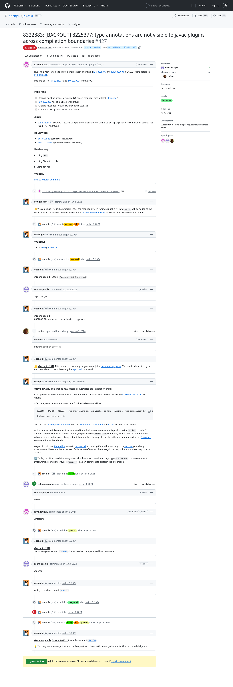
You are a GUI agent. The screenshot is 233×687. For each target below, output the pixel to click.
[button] (151, 64)
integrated (73, 602)
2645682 (152, 191)
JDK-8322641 (40, 75)
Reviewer (112, 97)
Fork (201, 15)
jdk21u (28, 16)
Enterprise (90, 5)
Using (42, 155)
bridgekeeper (41, 201)
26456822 (52, 247)
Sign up (215, 5)
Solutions (36, 5)
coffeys (42, 331)
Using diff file (43, 166)
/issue (111, 424)
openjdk (14, 16)
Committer (59, 446)
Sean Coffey (44, 138)
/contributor (97, 424)
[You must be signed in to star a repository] (219, 16)
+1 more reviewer (185, 72)
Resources (52, 5)
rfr (76, 224)
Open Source (72, 5)
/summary (84, 424)
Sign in (202, 5)
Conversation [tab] (33, 55)
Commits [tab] (55, 55)
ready (70, 473)
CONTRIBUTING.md (132, 394)
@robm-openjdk (61, 142)
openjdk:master (92, 47)
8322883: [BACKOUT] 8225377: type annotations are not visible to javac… (80, 191)
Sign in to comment (121, 661)
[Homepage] (7, 5)
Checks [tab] (72, 55)
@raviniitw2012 (46, 366)
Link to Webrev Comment (47, 179)
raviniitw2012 (45, 47)
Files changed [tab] (91, 55)
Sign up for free (36, 661)
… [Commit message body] (123, 191)
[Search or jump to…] (170, 5)
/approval (77, 369)
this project (80, 446)
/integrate (146, 437)
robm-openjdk (41, 289)
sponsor (128, 446)
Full (44, 247)
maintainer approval (111, 366)
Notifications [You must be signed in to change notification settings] (181, 15)
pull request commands (94, 212)
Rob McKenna (45, 142)
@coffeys (55, 138)
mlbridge (39, 234)
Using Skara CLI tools (47, 161)
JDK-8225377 (99, 71)
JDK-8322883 (44, 101)
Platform (20, 5)
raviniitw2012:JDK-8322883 (122, 47)
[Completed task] (36, 98)
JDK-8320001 (117, 71)
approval (68, 224)
